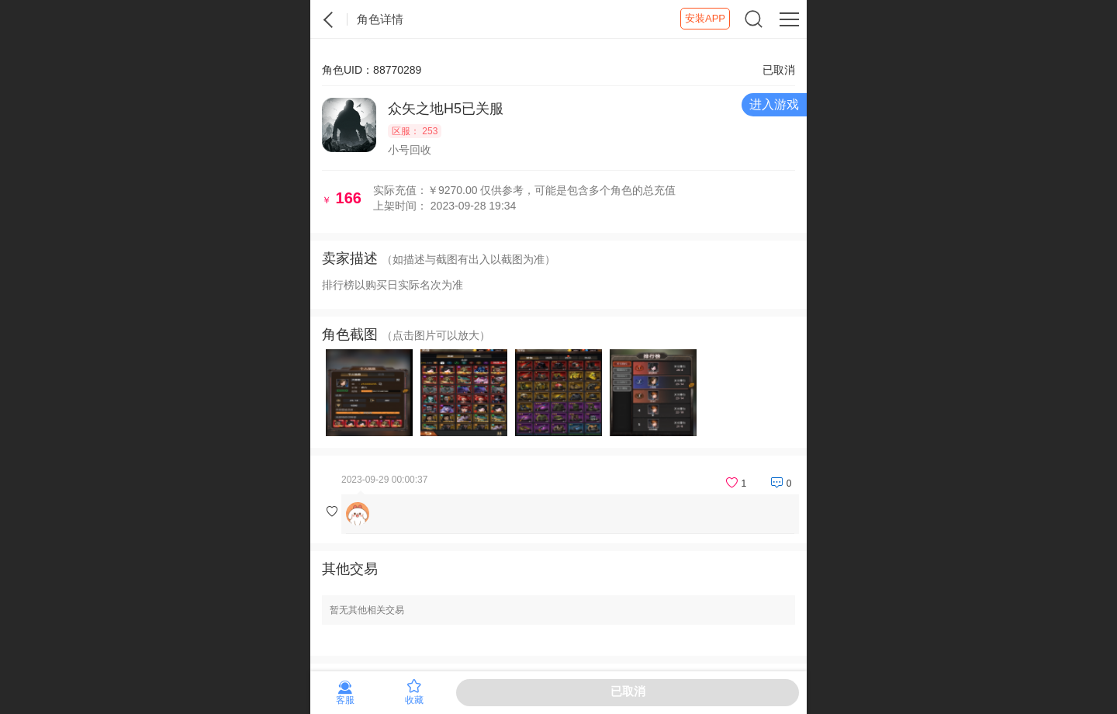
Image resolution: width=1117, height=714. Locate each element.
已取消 (627, 691)
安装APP (705, 18)
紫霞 (329, 19)
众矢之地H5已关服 (445, 108)
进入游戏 (774, 104)
